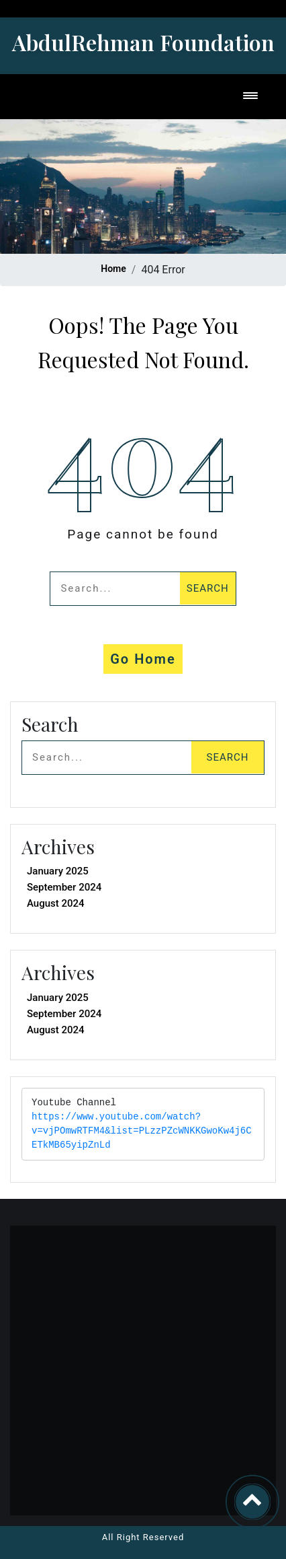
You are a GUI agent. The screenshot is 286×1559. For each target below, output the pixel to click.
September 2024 (64, 887)
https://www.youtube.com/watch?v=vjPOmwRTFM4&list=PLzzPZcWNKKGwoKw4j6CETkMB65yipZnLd (142, 1131)
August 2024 (56, 903)
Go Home (143, 659)
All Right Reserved (143, 1537)
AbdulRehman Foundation (143, 42)
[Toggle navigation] (250, 96)
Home (113, 268)
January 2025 (58, 871)
